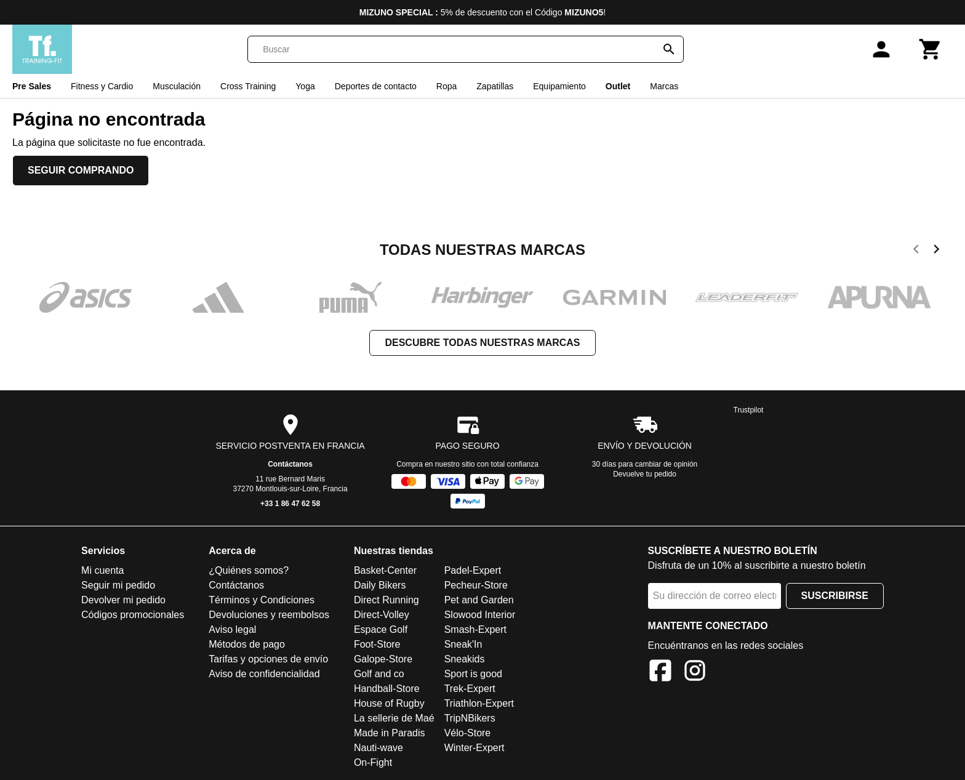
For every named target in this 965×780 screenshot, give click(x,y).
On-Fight (373, 762)
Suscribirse (834, 595)
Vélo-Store (467, 733)
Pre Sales (31, 86)
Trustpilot (749, 410)
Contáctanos (290, 464)
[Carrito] (930, 49)
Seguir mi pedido (118, 585)
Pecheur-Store (476, 585)
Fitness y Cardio (102, 86)
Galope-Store (383, 659)
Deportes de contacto (376, 86)
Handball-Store (387, 688)
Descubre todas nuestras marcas (482, 342)
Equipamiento (559, 86)
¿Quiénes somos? (249, 570)
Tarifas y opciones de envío (268, 659)
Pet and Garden (479, 600)
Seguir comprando (81, 170)
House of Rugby (389, 703)
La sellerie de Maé (394, 718)
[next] (936, 251)
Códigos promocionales (132, 614)
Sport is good (473, 674)
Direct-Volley (381, 614)
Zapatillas (494, 86)
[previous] (916, 251)
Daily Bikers (380, 585)
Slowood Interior (480, 614)
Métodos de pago (247, 644)
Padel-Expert (473, 570)
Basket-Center (385, 570)
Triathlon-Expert (479, 703)
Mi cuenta (102, 570)
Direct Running (386, 600)
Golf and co (379, 674)
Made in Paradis (389, 733)
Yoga (304, 86)
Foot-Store (377, 644)
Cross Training (248, 86)
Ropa (446, 86)
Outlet (618, 86)
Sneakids (464, 659)
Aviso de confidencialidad (264, 674)
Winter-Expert (474, 747)
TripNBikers (469, 718)
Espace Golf (380, 629)
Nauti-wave (378, 747)
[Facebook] (660, 672)
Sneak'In (463, 644)
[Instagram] (695, 672)
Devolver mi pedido (123, 600)
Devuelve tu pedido (644, 474)
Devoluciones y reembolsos (269, 614)
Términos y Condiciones (261, 600)
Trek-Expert (469, 688)
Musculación (177, 86)
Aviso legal (232, 629)
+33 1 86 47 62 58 (290, 503)
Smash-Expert (475, 629)
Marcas (664, 86)
